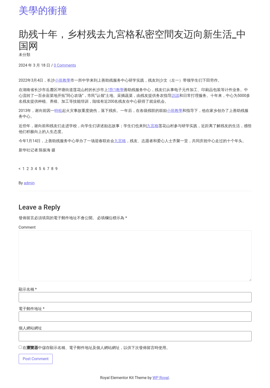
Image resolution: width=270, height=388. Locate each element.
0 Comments (65, 65)
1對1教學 (116, 89)
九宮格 (152, 126)
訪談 (175, 95)
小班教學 (62, 80)
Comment (27, 227)
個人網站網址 (30, 328)
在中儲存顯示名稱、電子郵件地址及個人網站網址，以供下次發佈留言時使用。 (96, 348)
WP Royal (161, 377)
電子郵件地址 (32, 309)
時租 (58, 110)
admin (29, 183)
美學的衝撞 (43, 10)
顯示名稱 (28, 289)
